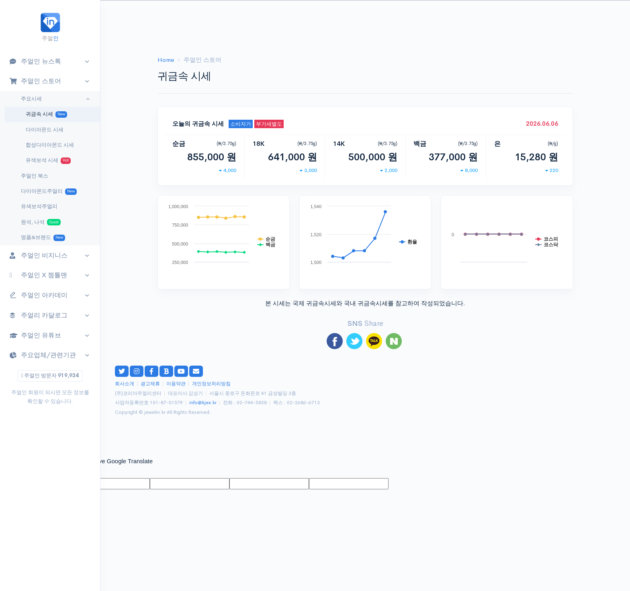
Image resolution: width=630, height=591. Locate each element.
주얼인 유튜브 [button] (35, 335)
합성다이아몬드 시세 (50, 145)
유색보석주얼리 (39, 206)
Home (166, 59)
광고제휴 (150, 384)
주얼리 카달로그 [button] (39, 315)
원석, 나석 (41, 222)
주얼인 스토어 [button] (35, 81)
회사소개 (124, 384)
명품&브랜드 (43, 237)
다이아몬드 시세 (44, 130)
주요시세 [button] (31, 99)
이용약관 (176, 384)
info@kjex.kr (203, 403)
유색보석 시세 (48, 160)
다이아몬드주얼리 (49, 191)
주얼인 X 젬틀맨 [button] (38, 275)
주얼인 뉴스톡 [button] (35, 61)
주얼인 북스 (34, 176)
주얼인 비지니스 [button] (39, 255)
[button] (608, 14)
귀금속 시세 (46, 114)
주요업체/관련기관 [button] (43, 355)
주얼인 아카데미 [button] (39, 295)
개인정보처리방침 (211, 384)
